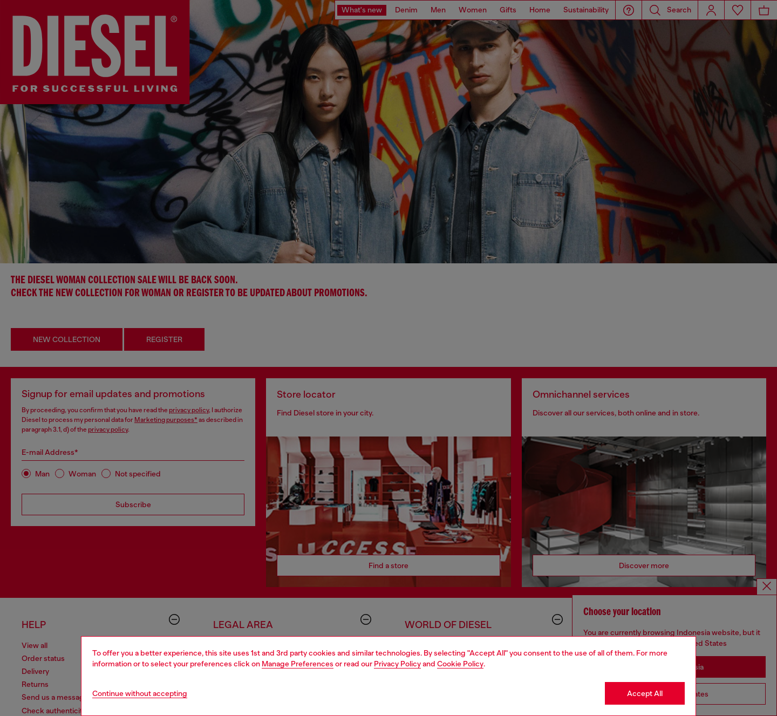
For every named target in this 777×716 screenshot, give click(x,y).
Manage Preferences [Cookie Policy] (297, 663)
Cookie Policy (460, 663)
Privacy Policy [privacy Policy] (397, 663)
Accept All (645, 693)
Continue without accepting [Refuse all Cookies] (139, 693)
